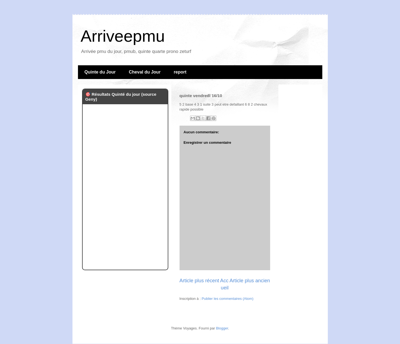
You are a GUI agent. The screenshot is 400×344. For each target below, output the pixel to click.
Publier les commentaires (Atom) (227, 299)
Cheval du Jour (145, 72)
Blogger (222, 328)
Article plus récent (199, 280)
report (180, 72)
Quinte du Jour (100, 72)
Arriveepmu (123, 36)
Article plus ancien (250, 280)
